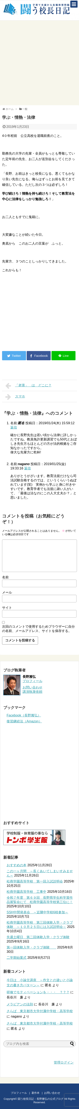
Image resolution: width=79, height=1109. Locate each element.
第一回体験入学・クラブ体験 (31, 947)
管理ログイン (64, 1062)
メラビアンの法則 (20, 1004)
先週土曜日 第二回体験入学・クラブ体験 (38, 937)
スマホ (15, 397)
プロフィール (32, 681)
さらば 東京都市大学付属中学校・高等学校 (40, 1011)
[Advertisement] (39, 63)
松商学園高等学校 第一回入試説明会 (35, 881)
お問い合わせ (56, 1092)
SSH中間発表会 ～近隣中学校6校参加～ (37, 912)
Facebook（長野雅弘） (24, 715)
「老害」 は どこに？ (28, 385)
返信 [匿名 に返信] (13, 427)
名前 (5, 577)
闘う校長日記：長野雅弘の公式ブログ (40, 1098)
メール (7, 592)
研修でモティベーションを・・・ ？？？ (38, 992)
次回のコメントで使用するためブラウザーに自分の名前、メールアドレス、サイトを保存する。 (38, 629)
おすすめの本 (16, 865)
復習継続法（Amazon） (24, 721)
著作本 (35, 1092)
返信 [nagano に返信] (27, 468)
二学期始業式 (16, 957)
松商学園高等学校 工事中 (26, 891)
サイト (7, 607)
